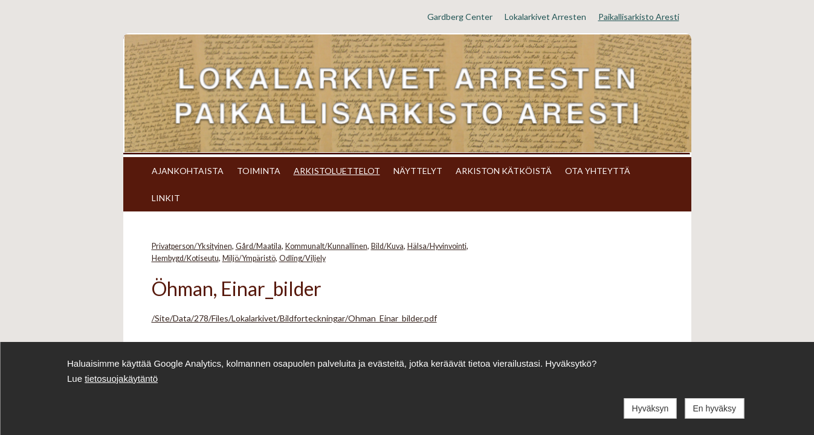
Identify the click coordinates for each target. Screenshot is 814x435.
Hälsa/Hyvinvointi (437, 246)
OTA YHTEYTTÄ (597, 171)
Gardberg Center (460, 16)
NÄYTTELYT (417, 171)
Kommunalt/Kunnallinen (326, 246)
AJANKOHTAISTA (188, 171)
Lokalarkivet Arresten (545, 16)
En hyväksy (714, 408)
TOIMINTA (258, 171)
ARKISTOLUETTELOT (337, 171)
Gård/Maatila (259, 246)
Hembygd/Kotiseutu (185, 258)
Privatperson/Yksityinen (192, 246)
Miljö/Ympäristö (249, 258)
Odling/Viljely (302, 258)
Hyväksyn (650, 408)
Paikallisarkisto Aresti (638, 16)
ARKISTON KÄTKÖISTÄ (504, 171)
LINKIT (166, 198)
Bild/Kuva (387, 246)
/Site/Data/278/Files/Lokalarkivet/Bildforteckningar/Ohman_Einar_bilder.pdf (294, 318)
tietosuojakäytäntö (121, 378)
